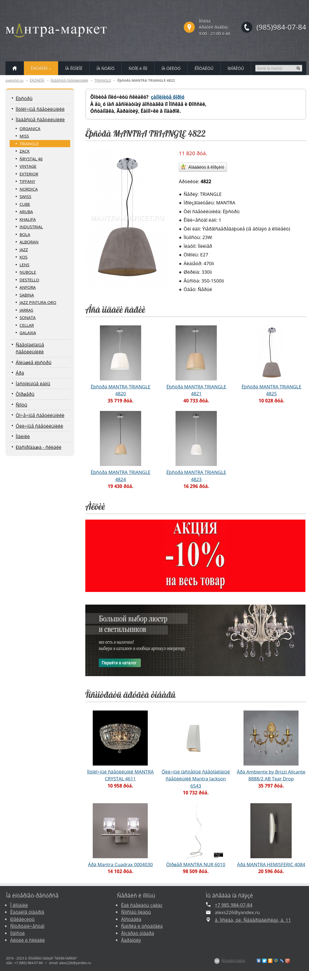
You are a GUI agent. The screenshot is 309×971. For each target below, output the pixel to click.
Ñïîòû (21, 405)
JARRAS (26, 310)
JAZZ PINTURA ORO (38, 302)
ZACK (25, 151)
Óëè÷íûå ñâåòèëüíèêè (39, 426)
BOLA (25, 234)
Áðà (20, 373)
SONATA (27, 317)
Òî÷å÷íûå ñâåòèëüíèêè (40, 415)
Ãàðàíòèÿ (131, 940)
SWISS (25, 196)
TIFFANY (27, 181)
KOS (24, 257)
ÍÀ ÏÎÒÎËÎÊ (74, 68)
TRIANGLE (102, 80)
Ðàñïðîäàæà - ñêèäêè (38, 447)
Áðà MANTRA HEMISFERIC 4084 (271, 864)
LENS (24, 264)
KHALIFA (28, 219)
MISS (24, 136)
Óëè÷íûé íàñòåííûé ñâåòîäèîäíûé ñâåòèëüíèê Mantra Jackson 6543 (196, 779)
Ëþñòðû (24, 98)
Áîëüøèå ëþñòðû (33, 362)
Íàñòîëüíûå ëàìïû (33, 383)
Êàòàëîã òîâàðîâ (27, 912)
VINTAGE (28, 166)
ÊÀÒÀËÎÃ (37, 80)
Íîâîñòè (17, 933)
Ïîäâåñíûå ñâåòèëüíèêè (69, 80)
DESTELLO (29, 279)
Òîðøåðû (25, 394)
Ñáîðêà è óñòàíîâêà (142, 926)
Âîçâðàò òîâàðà (137, 933)
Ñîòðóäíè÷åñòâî (27, 926)
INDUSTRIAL (31, 226)
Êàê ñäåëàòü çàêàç (142, 905)
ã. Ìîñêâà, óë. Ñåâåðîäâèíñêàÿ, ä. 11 (253, 920)
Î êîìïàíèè (19, 905)
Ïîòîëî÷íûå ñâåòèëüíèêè (40, 109)
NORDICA (29, 189)
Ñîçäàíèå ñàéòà (233, 960)
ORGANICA (30, 128)
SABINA (27, 295)
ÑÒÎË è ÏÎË (137, 68)
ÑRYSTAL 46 (31, 158)
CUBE (25, 204)
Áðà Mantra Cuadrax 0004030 (120, 864)
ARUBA (26, 211)
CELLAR (27, 325)
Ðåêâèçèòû (22, 919)
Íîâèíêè (23, 436)
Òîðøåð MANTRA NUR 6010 (195, 864)
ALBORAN (29, 242)
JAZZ (24, 249)
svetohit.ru (14, 80)
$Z (217, 960)
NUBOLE (28, 272)
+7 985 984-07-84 (233, 905)
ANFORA (28, 287)
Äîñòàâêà (131, 919)
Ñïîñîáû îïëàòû (136, 912)
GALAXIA (28, 332)
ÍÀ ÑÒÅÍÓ (106, 68)
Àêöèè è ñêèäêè (27, 940)
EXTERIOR (29, 174)
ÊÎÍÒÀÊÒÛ (204, 68)
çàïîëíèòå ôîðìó (167, 97)
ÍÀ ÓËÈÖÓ (171, 68)
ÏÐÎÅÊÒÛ (236, 68)
